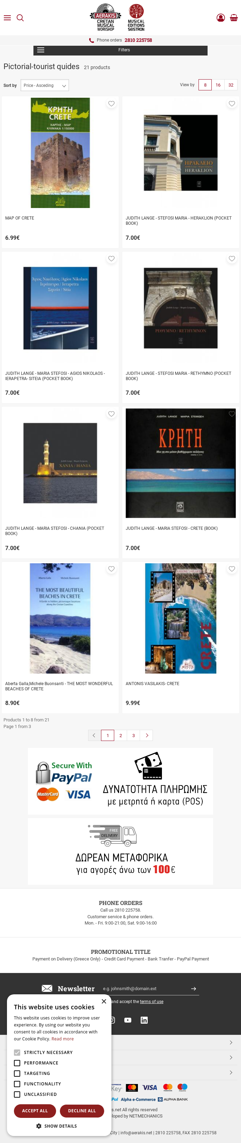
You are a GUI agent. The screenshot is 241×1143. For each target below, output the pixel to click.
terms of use (151, 1001)
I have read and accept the (126, 1001)
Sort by (10, 85)
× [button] (103, 1001)
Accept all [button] (35, 1111)
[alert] (59, 1065)
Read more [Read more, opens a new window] (63, 1039)
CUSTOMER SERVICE (32, 1057)
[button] (111, 103)
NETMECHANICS (146, 1116)
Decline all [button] (82, 1111)
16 (218, 85)
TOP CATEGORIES (29, 1042)
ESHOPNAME (24, 1072)
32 (230, 85)
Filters (83, 49)
